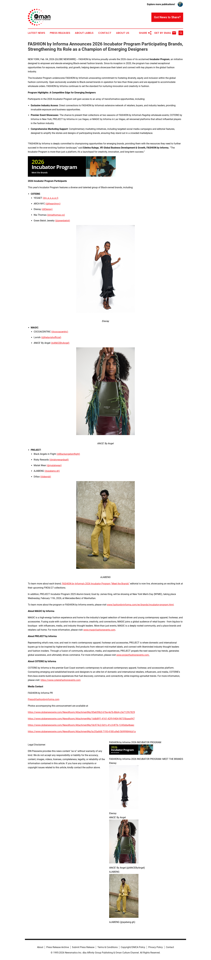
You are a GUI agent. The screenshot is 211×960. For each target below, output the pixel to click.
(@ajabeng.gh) (52, 471)
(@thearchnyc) (53, 203)
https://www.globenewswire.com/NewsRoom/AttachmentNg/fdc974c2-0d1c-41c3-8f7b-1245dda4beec (81, 725)
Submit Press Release (83, 947)
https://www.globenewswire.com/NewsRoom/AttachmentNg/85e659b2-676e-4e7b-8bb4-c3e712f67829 (81, 712)
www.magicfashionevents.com (99, 629)
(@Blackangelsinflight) (68, 454)
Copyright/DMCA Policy (133, 947)
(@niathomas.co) (56, 215)
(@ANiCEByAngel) (60, 343)
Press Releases (60, 32)
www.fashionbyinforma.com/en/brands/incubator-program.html (140, 604)
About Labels (84, 32)
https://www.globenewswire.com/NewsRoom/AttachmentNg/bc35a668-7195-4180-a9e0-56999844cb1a (82, 731)
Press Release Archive (57, 947)
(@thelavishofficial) (51, 337)
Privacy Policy (155, 947)
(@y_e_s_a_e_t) (50, 198)
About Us (122, 32)
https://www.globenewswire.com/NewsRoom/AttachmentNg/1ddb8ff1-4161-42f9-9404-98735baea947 (81, 718)
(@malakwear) (54, 465)
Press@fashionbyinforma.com (43, 699)
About (40, 947)
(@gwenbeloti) (62, 220)
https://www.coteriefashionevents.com (61, 680)
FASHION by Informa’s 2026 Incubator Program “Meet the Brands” (96, 583)
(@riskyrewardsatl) (59, 459)
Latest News (36, 32)
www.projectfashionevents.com (132, 655)
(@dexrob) (45, 476)
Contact (104, 32)
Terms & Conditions (107, 947)
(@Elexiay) (47, 209)
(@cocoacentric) (59, 331)
